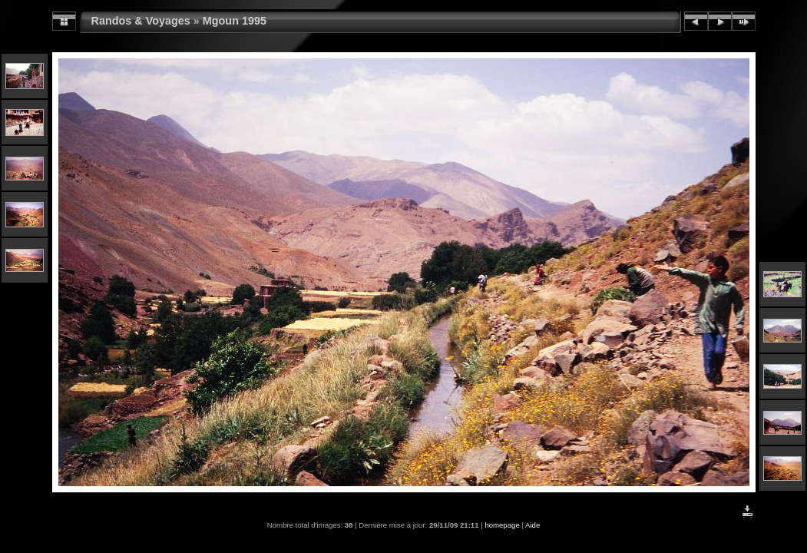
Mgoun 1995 (234, 21)
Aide (532, 525)
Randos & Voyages (140, 21)
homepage (502, 525)
